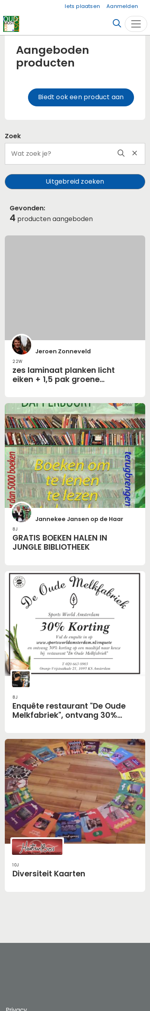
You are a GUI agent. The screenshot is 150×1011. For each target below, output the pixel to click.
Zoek (13, 136)
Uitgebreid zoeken (75, 181)
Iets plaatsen (82, 6)
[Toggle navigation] (136, 24)
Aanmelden (122, 6)
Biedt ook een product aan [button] (81, 97)
